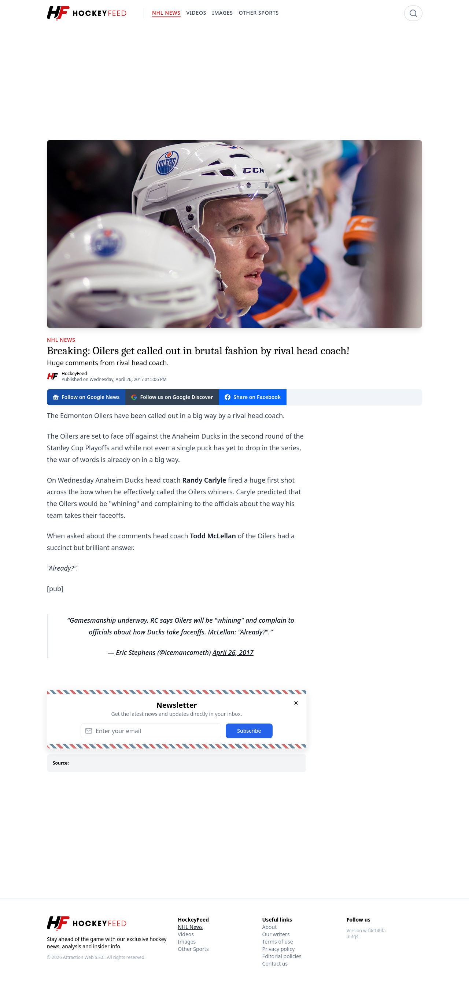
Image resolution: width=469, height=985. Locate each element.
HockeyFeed (74, 373)
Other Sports (193, 948)
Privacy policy (278, 948)
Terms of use (277, 941)
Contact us (275, 963)
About (269, 926)
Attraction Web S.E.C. (84, 957)
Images (187, 941)
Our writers (276, 934)
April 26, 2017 (233, 652)
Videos (186, 934)
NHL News (190, 926)
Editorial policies (282, 956)
